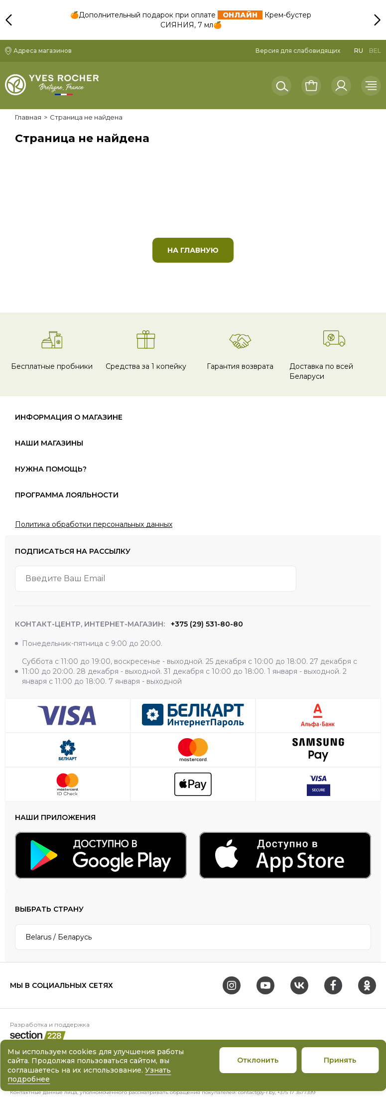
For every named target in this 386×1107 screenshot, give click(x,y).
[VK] (299, 985)
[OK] (367, 985)
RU (358, 50)
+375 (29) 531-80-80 (206, 624)
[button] (376, 7)
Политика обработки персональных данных (93, 524)
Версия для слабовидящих (298, 50)
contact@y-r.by (256, 1092)
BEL (375, 50)
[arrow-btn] (358, 579)
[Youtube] (265, 985)
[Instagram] (232, 985)
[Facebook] (333, 985)
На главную (193, 250)
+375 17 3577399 (296, 1092)
